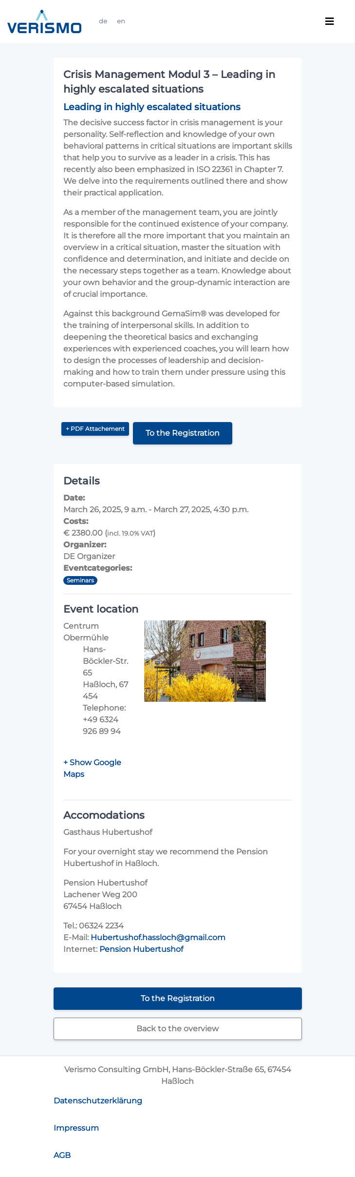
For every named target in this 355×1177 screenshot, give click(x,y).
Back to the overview (177, 1028)
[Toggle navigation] (329, 21)
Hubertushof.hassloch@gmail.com (158, 937)
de (103, 21)
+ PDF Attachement (95, 428)
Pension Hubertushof (141, 949)
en (121, 21)
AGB (62, 1155)
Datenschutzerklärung (98, 1100)
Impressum (76, 1128)
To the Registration (183, 433)
